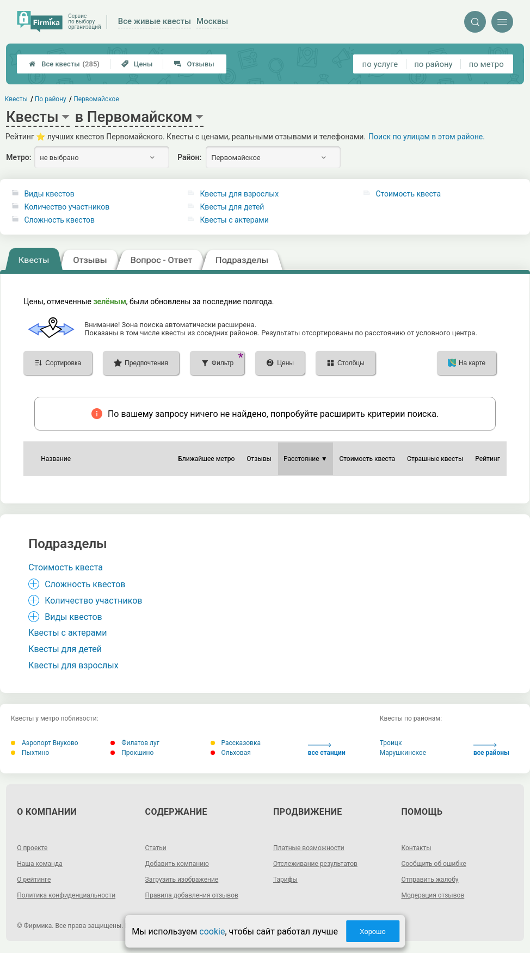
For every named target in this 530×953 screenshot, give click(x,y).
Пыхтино (30, 753)
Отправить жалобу (429, 879)
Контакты (416, 848)
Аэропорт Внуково (44, 743)
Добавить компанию (177, 864)
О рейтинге (34, 879)
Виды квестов (49, 194)
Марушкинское (403, 753)
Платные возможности (308, 848)
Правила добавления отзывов (191, 895)
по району (433, 64)
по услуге (380, 64)
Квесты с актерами (234, 220)
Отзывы (194, 64)
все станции (327, 750)
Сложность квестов (59, 220)
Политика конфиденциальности (66, 895)
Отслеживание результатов (315, 864)
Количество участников (66, 207)
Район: (189, 157)
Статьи (156, 848)
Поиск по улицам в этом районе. (426, 136)
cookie (212, 931)
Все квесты (64, 64)
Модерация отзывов (432, 895)
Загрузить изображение (182, 879)
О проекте (32, 848)
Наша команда (40, 864)
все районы (491, 750)
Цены (137, 64)
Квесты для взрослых (239, 194)
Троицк (391, 743)
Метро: (18, 157)
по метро (486, 64)
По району (50, 99)
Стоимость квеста (408, 194)
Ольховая (231, 753)
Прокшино (131, 753)
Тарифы (285, 879)
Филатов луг (134, 743)
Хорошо (373, 931)
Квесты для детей (232, 207)
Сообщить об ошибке (433, 864)
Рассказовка (236, 743)
